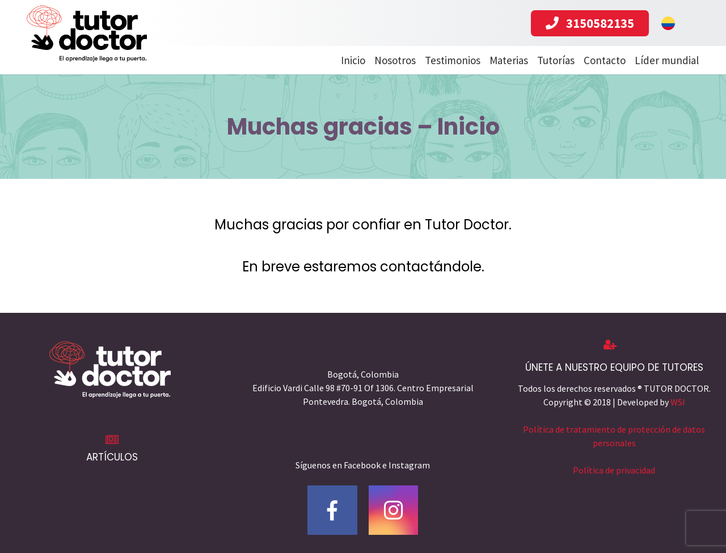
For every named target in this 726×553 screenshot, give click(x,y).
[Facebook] (332, 510)
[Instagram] (394, 510)
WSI (677, 402)
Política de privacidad (614, 470)
